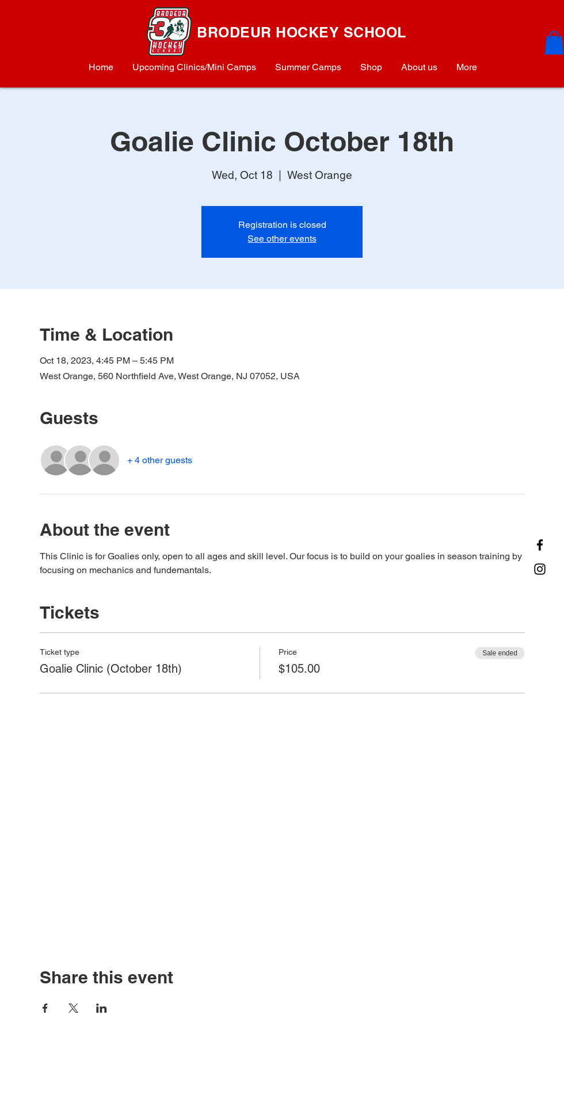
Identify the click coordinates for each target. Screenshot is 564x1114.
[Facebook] (539, 544)
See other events (282, 238)
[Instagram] (539, 569)
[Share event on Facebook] (45, 1008)
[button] (554, 43)
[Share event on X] (73, 1008)
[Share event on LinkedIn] (101, 1008)
